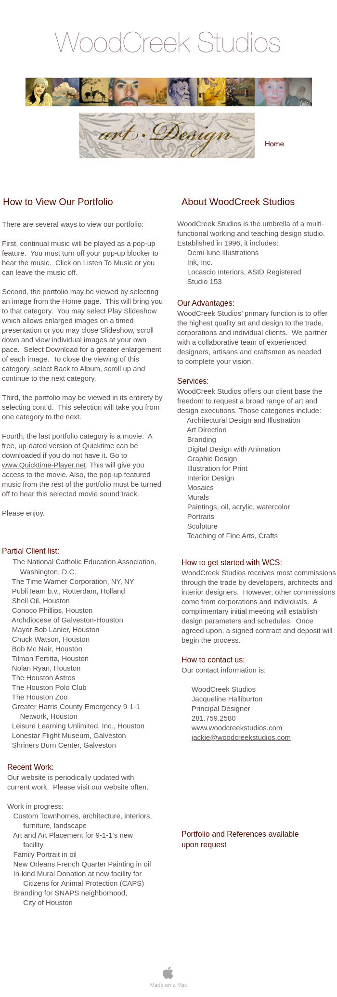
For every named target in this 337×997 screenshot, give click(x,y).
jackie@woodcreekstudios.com (241, 737)
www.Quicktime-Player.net (44, 465)
